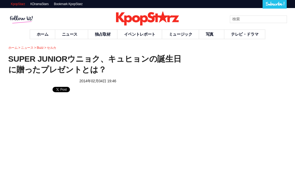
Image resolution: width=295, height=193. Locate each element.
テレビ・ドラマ (244, 34)
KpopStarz (18, 4)
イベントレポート (139, 34)
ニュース (72, 34)
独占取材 (103, 34)
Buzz (40, 48)
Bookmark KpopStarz (68, 4)
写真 (212, 34)
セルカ (51, 48)
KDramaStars (39, 4)
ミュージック (180, 34)
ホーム (42, 34)
